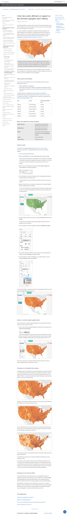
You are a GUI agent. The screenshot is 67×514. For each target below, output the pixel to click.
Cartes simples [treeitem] (6, 58)
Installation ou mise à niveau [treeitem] (7, 120)
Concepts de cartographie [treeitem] (8, 50)
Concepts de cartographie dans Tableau (25, 497)
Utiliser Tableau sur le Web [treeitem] (6, 118)
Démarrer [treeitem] (4, 23)
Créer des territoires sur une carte (34, 37)
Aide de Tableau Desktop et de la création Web (17, 9)
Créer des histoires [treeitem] (5, 103)
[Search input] (61, 1)
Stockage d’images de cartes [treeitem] (8, 93)
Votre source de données (59, 17)
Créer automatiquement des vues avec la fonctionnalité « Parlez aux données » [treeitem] (8, 34)
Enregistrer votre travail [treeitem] (6, 112)
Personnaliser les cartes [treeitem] (8, 88)
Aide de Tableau (5, 9)
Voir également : (58, 32)
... (26, 9)
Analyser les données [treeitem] (6, 99)
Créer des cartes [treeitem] (7, 56)
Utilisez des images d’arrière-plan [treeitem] (9, 95)
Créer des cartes (31, 9)
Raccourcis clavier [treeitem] (5, 122)
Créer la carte (32, 374)
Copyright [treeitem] (3, 125)
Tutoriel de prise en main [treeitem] (8, 48)
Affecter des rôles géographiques (24, 499)
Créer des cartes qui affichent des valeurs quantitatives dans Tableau (31, 502)
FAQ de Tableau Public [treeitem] (6, 123)
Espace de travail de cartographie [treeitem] (9, 52)
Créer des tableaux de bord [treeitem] (7, 101)
